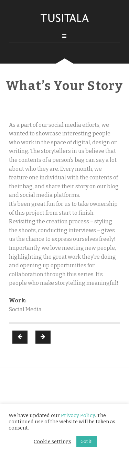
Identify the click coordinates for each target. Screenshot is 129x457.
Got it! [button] (86, 441)
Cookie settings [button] (52, 441)
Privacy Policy (78, 415)
